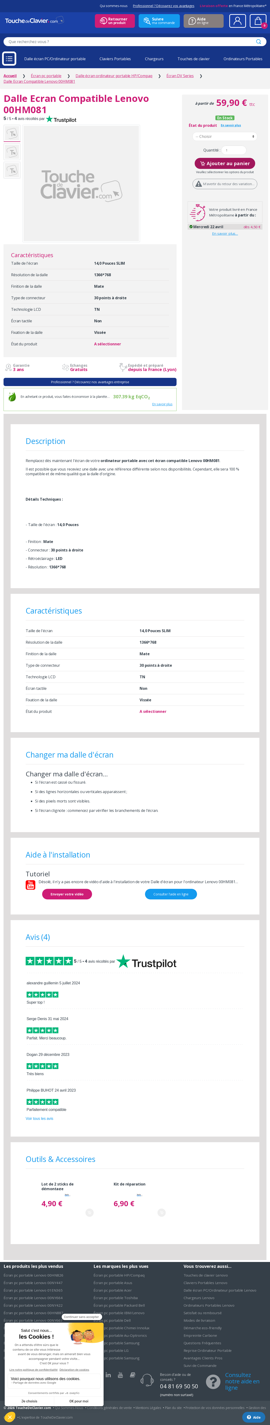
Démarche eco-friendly (203, 1327)
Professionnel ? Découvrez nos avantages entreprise (90, 382)
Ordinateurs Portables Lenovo (209, 1305)
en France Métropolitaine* (233, 6)
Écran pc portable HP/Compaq (119, 1275)
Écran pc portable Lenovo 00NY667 (33, 1320)
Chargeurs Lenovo (199, 1297)
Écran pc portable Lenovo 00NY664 (33, 1297)
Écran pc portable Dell (111, 1320)
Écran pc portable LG (111, 1350)
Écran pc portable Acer (112, 1290)
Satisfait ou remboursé (203, 1312)
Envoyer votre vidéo (67, 894)
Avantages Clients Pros (203, 1358)
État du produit (203, 125)
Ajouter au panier (225, 163)
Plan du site (173, 1407)
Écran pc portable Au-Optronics (120, 1335)
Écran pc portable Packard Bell (119, 1305)
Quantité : (211, 150)
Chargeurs (154, 58)
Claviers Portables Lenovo (205, 1282)
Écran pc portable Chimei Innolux (121, 1327)
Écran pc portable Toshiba (115, 1297)
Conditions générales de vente (109, 1407)
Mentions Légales (148, 1407)
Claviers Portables (115, 58)
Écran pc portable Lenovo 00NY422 (33, 1305)
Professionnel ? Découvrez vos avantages (163, 6)
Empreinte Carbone (200, 1335)
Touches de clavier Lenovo (206, 1275)
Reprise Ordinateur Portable (208, 1350)
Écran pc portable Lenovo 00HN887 (33, 1312)
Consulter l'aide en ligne (171, 894)
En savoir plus (162, 404)
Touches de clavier (193, 58)
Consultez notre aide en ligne (242, 1381)
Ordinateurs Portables (243, 58)
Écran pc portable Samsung (116, 1343)
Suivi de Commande (200, 1365)
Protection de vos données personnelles (215, 1407)
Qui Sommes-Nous (69, 1407)
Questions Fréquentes (202, 1343)
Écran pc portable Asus (112, 1282)
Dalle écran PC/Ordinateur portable (55, 58)
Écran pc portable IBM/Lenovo (119, 1312)
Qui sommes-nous (114, 6)
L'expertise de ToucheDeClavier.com (46, 1417)
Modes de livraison (199, 1320)
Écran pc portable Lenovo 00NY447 (33, 1282)
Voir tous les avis (39, 1119)
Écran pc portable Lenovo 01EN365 (33, 1290)
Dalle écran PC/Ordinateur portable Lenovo (220, 1290)
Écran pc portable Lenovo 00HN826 (33, 1275)
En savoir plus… (225, 233)
